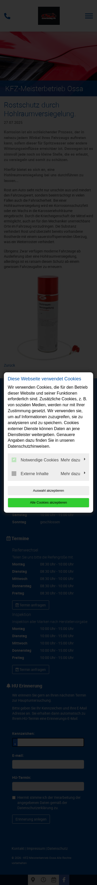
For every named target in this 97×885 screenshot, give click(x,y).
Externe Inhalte (30, 473)
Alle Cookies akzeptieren (48, 502)
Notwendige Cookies (35, 460)
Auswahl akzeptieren (48, 490)
